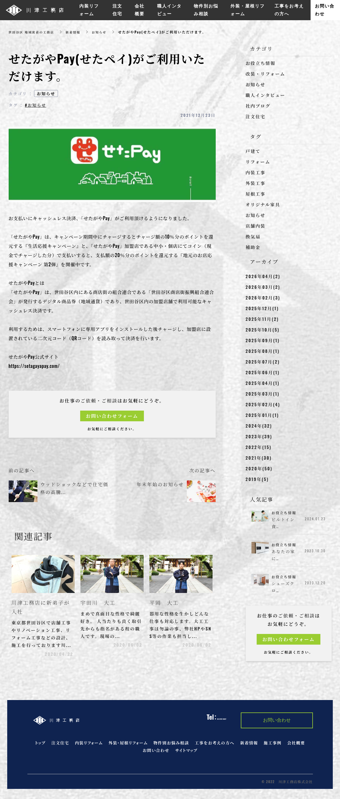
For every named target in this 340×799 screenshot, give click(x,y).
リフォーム (258, 161)
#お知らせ (35, 105)
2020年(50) (259, 468)
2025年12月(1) (262, 308)
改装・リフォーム (265, 73)
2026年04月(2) (263, 276)
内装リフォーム (89, 745)
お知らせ (107, 31)
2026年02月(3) (263, 297)
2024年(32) (259, 425)
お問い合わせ (155, 753)
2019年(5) (257, 479)
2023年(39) (259, 436)
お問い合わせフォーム (112, 416)
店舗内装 (256, 225)
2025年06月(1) (263, 372)
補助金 (253, 247)
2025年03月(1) (263, 393)
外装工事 (256, 183)
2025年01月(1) (262, 415)
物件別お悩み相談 (171, 745)
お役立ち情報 (261, 63)
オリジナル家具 (263, 204)
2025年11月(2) (262, 319)
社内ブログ (258, 105)
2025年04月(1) (263, 383)
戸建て (253, 151)
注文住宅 (256, 116)
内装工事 (256, 172)
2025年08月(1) (263, 351)
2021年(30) (259, 457)
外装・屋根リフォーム (128, 745)
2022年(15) (259, 447)
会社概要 (296, 745)
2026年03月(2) (263, 287)
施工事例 (272, 745)
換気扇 (253, 236)
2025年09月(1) (263, 340)
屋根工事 (256, 193)
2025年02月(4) (263, 404)
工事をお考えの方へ (214, 745)
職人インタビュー (265, 95)
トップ (40, 745)
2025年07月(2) (263, 361)
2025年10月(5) (263, 329)
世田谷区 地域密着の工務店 (34, 31)
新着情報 (79, 31)
